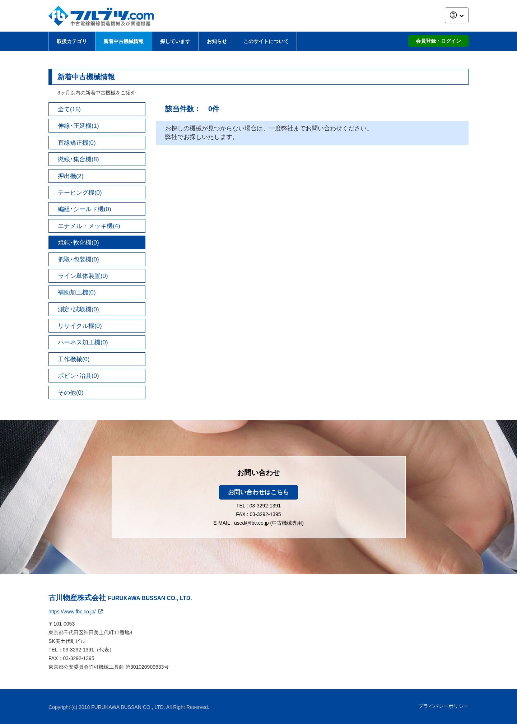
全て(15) (69, 109)
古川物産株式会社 (120, 598)
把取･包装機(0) (78, 259)
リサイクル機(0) (80, 325)
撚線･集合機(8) (78, 159)
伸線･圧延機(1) (78, 125)
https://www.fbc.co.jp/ (76, 611)
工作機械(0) (74, 359)
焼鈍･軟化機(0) (78, 242)
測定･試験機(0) (78, 309)
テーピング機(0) (80, 192)
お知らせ (217, 41)
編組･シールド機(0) (84, 209)
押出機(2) (71, 176)
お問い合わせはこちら (258, 492)
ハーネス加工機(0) (83, 342)
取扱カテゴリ (72, 41)
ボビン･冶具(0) (78, 375)
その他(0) (71, 392)
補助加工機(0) (77, 292)
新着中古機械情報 (123, 41)
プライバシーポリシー (443, 706)
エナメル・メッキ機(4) (89, 226)
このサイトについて (266, 41)
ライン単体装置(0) (83, 276)
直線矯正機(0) (77, 142)
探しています (175, 41)
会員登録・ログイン (438, 41)
